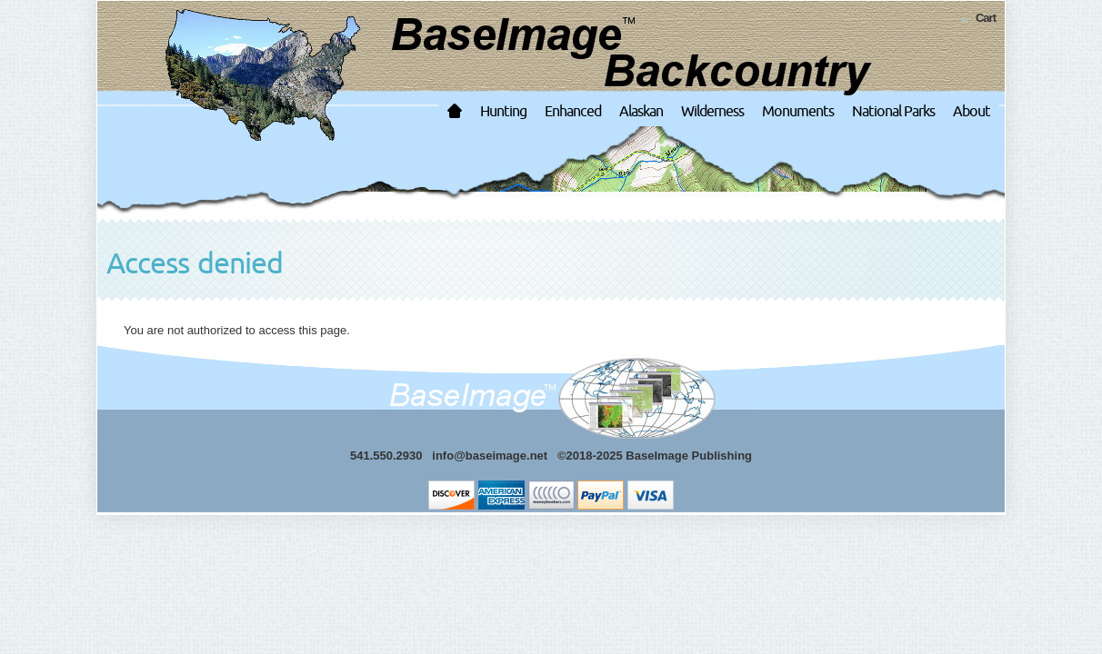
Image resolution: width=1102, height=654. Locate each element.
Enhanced (573, 112)
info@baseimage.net (489, 455)
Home (454, 111)
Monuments (798, 112)
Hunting (503, 112)
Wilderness (712, 112)
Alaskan (641, 112)
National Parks (893, 112)
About (971, 112)
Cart (986, 18)
